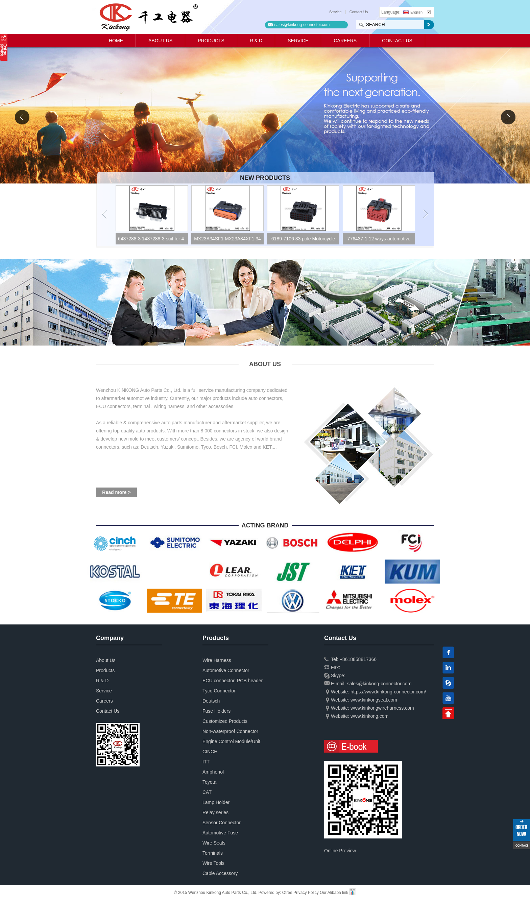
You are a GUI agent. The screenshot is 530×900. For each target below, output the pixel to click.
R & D (256, 40)
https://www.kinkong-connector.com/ (388, 691)
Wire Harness (216, 660)
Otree (287, 892)
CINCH (209, 751)
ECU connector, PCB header (232, 680)
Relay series (215, 812)
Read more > (116, 492)
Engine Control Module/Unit (231, 741)
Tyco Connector (219, 690)
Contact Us (359, 12)
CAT (207, 792)
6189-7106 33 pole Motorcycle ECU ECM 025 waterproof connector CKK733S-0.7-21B (378, 240)
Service (335, 12)
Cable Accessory (220, 873)
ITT (206, 761)
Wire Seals (213, 843)
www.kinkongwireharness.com (382, 708)
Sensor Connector (221, 822)
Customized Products (224, 721)
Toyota (209, 782)
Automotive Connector (225, 670)
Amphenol (213, 772)
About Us (160, 40)
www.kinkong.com (369, 716)
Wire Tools (213, 863)
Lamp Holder (216, 802)
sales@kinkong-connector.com (302, 24)
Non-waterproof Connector (230, 731)
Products (211, 40)
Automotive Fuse (220, 832)
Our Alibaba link (334, 892)
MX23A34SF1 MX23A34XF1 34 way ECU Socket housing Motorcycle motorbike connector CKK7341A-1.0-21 (302, 240)
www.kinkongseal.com (374, 700)
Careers (345, 40)
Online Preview (340, 850)
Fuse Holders (216, 711)
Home (116, 40)
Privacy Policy (306, 892)
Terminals (212, 853)
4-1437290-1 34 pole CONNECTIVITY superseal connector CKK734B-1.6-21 (150, 240)
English (413, 12)
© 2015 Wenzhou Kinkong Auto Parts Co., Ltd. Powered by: (228, 892)
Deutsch (211, 701)
